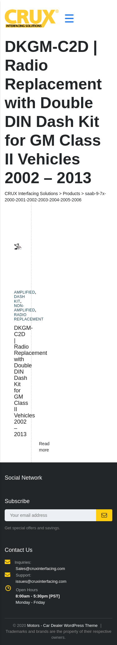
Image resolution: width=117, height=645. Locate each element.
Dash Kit (19, 299)
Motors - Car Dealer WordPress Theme (62, 625)
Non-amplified (24, 308)
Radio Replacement (28, 317)
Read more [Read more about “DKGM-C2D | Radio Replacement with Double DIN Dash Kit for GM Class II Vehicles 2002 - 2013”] (44, 446)
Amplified (24, 292)
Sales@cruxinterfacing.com (40, 568)
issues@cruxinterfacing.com (41, 581)
